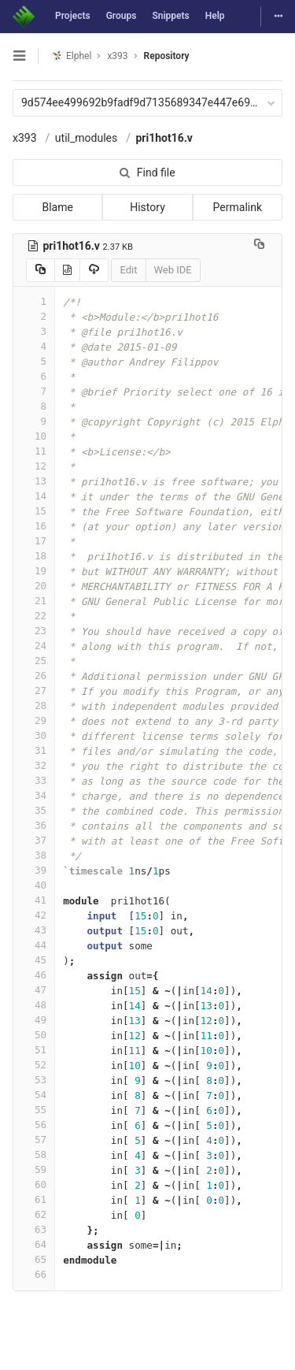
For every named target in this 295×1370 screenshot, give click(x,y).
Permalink (237, 207)
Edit (128, 270)
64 (33, 1244)
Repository (167, 55)
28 (33, 705)
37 (33, 840)
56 (33, 1125)
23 (33, 631)
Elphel (71, 55)
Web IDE (173, 270)
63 (33, 1229)
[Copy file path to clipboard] (259, 246)
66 (33, 1274)
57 (33, 1139)
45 (33, 960)
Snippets (170, 15)
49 (33, 1020)
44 (33, 945)
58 (33, 1154)
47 (33, 990)
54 (33, 1095)
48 (33, 1005)
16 (33, 526)
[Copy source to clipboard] (40, 270)
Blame (57, 207)
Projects (72, 15)
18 (33, 556)
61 (33, 1199)
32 (33, 765)
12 (33, 466)
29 (33, 720)
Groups (121, 15)
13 (33, 481)
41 (33, 900)
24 (33, 646)
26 (33, 675)
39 (33, 870)
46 (33, 975)
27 (33, 690)
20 (33, 586)
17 (33, 541)
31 (33, 750)
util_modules (86, 138)
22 (33, 616)
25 (33, 660)
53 (33, 1080)
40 (33, 885)
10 (33, 436)
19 (33, 571)
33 (33, 780)
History (147, 207)
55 (33, 1110)
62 (33, 1214)
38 (33, 855)
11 (33, 451)
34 (33, 795)
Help (215, 15)
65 (33, 1259)
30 (33, 735)
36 (33, 825)
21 (33, 601)
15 (33, 511)
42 (33, 915)
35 (33, 810)
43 (33, 930)
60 (33, 1184)
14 (33, 496)
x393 (25, 138)
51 (33, 1050)
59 (33, 1169)
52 (33, 1065)
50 (33, 1035)
